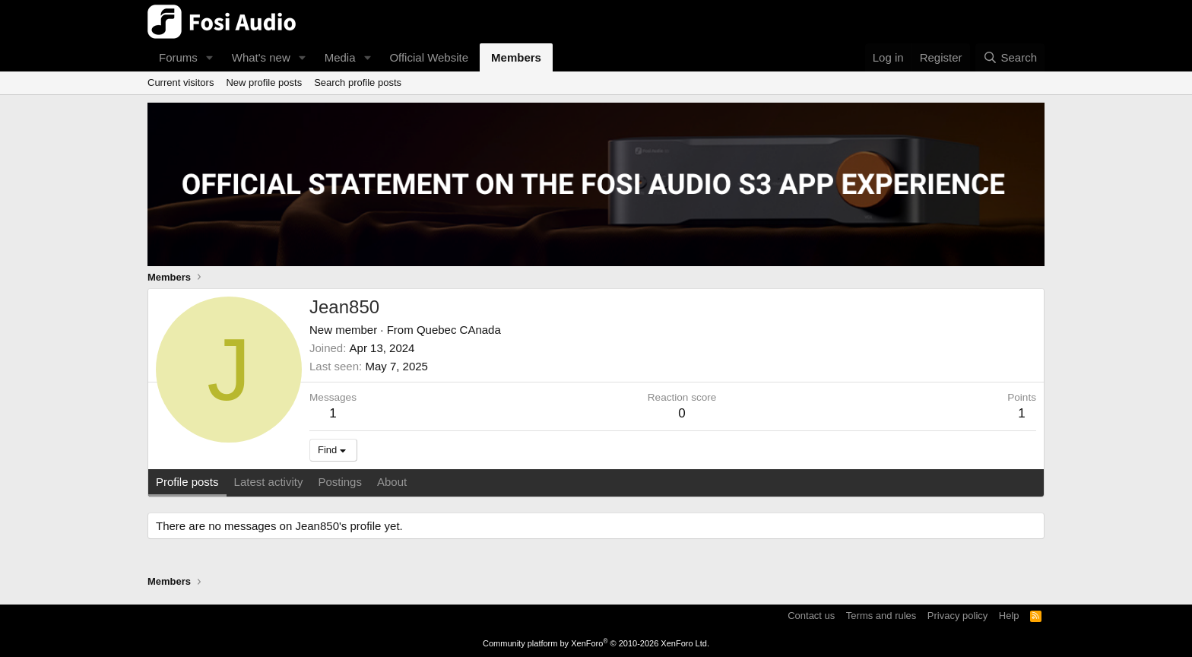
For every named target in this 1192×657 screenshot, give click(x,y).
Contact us (811, 615)
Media (340, 57)
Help (1009, 615)
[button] (209, 57)
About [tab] (392, 481)
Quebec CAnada (459, 329)
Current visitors (180, 82)
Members (516, 57)
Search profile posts (357, 82)
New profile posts (264, 82)
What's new (261, 57)
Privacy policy (957, 615)
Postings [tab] (340, 481)
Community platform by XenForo (596, 643)
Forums (178, 57)
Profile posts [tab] (187, 481)
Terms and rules (881, 615)
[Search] (1010, 57)
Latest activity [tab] (268, 481)
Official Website (428, 57)
